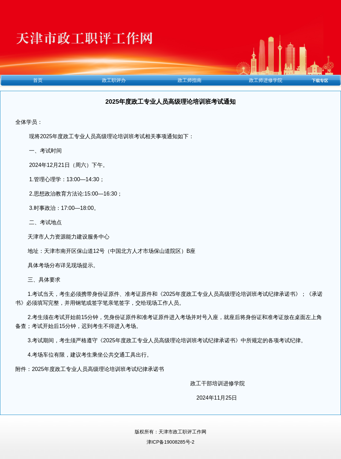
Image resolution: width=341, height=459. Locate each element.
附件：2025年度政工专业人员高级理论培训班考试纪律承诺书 (89, 369)
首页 (38, 80)
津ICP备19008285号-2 (170, 442)
